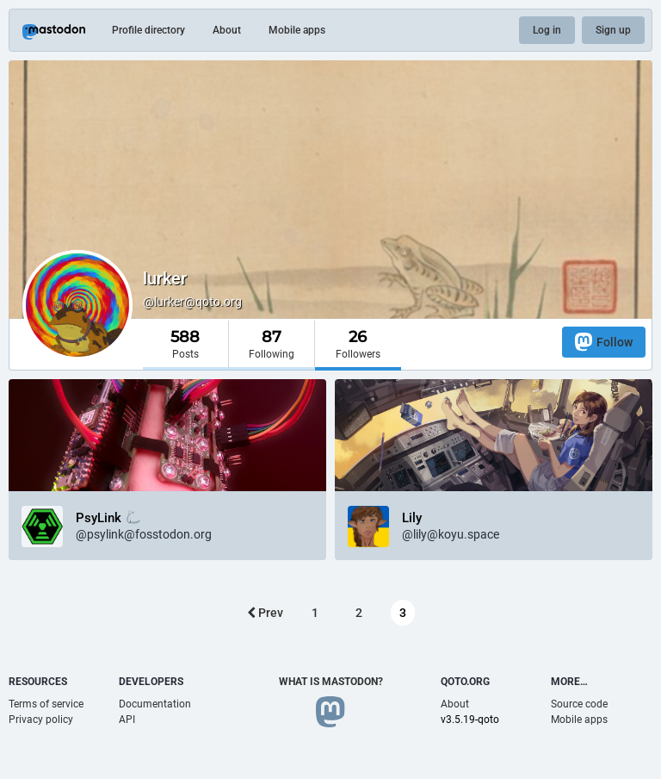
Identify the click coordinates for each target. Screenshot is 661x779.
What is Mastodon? (331, 682)
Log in (547, 30)
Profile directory (148, 30)
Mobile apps (297, 30)
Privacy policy (41, 720)
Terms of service (46, 704)
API (127, 720)
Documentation (155, 704)
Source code (579, 704)
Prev (265, 613)
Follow (604, 342)
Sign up (613, 30)
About (227, 30)
